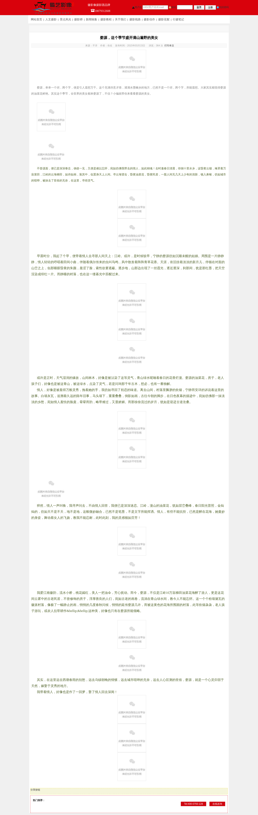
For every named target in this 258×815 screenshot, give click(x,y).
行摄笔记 (178, 19)
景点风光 (65, 19)
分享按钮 (35, 789)
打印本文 (169, 45)
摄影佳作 (149, 19)
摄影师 (78, 19)
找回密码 (222, 7)
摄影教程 (106, 19)
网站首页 (36, 19)
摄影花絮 (164, 19)
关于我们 (120, 19)
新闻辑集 (91, 19)
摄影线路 (135, 19)
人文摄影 (51, 19)
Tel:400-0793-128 (193, 803)
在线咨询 (217, 803)
